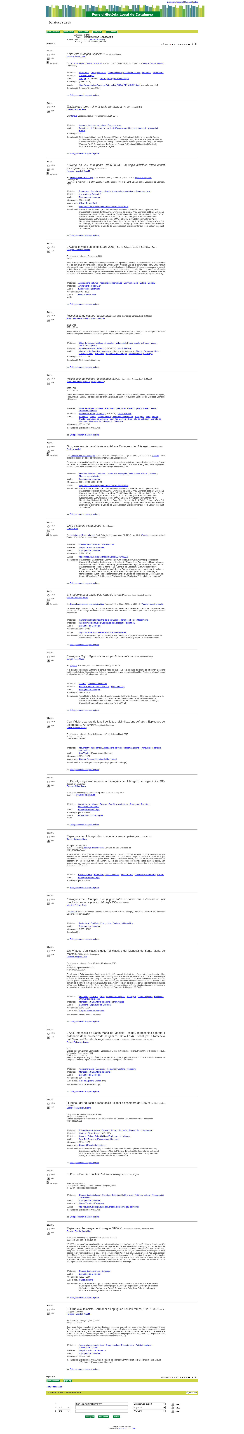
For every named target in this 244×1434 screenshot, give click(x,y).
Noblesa (99, 343)
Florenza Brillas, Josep (76, 786)
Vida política (105, 923)
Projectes (101, 474)
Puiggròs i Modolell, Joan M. (78, 171)
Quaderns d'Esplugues (85, 795)
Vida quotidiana (115, 72)
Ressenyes (84, 191)
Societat (151, 283)
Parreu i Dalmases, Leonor (78, 1042)
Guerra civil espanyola (117, 474)
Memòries (146, 72)
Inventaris (120, 1069)
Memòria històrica (87, 474)
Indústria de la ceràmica (107, 620)
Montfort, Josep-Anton (76, 57)
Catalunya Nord (86, 353)
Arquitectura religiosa (115, 996)
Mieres (103, 78)
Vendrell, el (109, 128)
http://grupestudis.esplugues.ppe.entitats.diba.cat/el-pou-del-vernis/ (109, 1207)
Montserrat (106, 351)
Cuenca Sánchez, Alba (76, 109)
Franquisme (146, 748)
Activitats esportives (97, 125)
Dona (93, 72)
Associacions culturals (101, 191)
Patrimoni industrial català (152, 604)
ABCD (125, 1428)
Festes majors (149, 343)
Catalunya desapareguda (93, 848)
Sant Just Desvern (118, 419)
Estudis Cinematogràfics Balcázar (94, 686)
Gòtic (102, 996)
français (188, 2)
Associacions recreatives (123, 191)
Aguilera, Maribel (74, 449)
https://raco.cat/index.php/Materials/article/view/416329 (103, 206)
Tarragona (148, 351)
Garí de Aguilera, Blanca (90, 1081)
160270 (73, 912)
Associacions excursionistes (91, 1345)
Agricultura (123, 804)
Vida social (121, 343)
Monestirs (83, 996)
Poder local (84, 923)
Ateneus (73, 116)
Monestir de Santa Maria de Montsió (95, 1002)
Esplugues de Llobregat (118, 78)
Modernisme (142, 620)
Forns (132, 620)
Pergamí (111, 1069)
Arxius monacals (86, 1069)
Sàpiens (73, 665)
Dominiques (118, 1002)
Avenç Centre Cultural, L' (89, 286)
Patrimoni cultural (87, 620)
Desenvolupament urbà (88, 806)
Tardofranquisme (131, 748)
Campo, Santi (72, 528)
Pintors (114, 1130)
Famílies (113, 804)
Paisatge (145, 804)
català (195, 2)
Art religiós (131, 996)
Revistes (106, 1195)
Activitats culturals (144, 1345)
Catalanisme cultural (88, 1347)
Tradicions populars (88, 345)
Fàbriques (124, 620)
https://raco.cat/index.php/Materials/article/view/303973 (103, 557)
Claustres (93, 996)
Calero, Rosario (86, 1280)
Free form (193, 1393)
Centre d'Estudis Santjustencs (92, 1145)
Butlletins (116, 1195)
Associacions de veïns (112, 748)
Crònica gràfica (85, 874)
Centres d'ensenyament (89, 1271)
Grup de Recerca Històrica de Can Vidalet (98, 759)
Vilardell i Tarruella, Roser (77, 597)
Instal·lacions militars (138, 474)
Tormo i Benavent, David (77, 839)
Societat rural (84, 804)
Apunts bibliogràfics (143, 178)
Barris (98, 748)
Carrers (160, 874)
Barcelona (83, 128)
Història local (108, 544)
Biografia (123, 1130)
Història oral (158, 72)
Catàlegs (105, 1130)
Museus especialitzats (89, 476)
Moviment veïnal (86, 748)
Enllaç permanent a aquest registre (84, 95)
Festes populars (134, 343)
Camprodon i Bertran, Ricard (79, 1108)
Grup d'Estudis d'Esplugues (91, 547)
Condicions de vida (132, 72)
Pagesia (103, 804)
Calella (82, 419)
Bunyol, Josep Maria (75, 659)
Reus (157, 351)
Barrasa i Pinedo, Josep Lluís (79, 1231)
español (180, 2)
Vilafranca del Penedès (89, 351)
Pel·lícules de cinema (97, 683)
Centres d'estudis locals (89, 544)
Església (95, 923)
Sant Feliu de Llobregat (138, 419)
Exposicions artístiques (89, 1130)
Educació (106, 1271)
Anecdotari (109, 343)
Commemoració (143, 191)
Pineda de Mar (135, 353)
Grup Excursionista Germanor (92, 1350)
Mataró (155, 416)
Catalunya (148, 353)
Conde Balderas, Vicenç (77, 728)
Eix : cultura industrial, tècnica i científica (87, 604)
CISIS (119, 1428)
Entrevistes (84, 72)
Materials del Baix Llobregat (81, 178)
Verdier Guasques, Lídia (77, 957)
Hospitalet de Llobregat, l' (100, 421)
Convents (84, 999)
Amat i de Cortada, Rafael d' (78, 318)
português (171, 2)
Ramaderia (135, 804)
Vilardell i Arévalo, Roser (77, 905)
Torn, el (82, 78)
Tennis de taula (114, 125)
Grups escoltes (113, 1345)
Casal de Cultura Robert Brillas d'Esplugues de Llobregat (104, 1136)
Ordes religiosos (145, 996)
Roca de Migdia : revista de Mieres (85, 63)
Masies (95, 804)
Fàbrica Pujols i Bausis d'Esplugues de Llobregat (101, 623)
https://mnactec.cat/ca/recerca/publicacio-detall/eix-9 (102, 632)
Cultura (143, 283)
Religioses (159, 996)
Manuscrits (100, 1069)
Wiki (133, 1428)
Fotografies (99, 874)
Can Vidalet (84, 753)
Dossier (156, 456)
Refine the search (97, 39)
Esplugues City (117, 686)
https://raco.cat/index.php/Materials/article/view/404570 (103, 485)
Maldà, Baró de (97, 318)
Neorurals (101, 72)
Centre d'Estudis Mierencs (153, 63)
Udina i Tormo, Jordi (88, 203)
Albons (139, 351)
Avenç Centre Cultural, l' (90, 194)
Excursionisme (127, 1345)
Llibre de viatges (86, 343)
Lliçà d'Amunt (96, 128)
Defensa (152, 474)
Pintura (132, 1130)
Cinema (82, 683)
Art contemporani (144, 1130)
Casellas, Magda (86, 75)
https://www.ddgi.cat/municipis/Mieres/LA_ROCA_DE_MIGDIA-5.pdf (109, 85)
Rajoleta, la (129, 623)
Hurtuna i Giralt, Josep (89, 1133)
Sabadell (142, 128)
